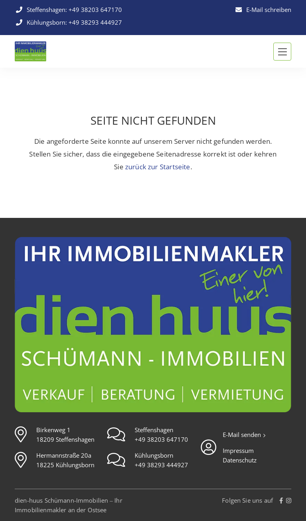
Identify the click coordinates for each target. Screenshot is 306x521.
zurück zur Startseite (157, 166)
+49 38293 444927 (95, 22)
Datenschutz (240, 460)
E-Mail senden (243, 435)
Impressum (238, 450)
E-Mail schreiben (262, 10)
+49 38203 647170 (95, 10)
